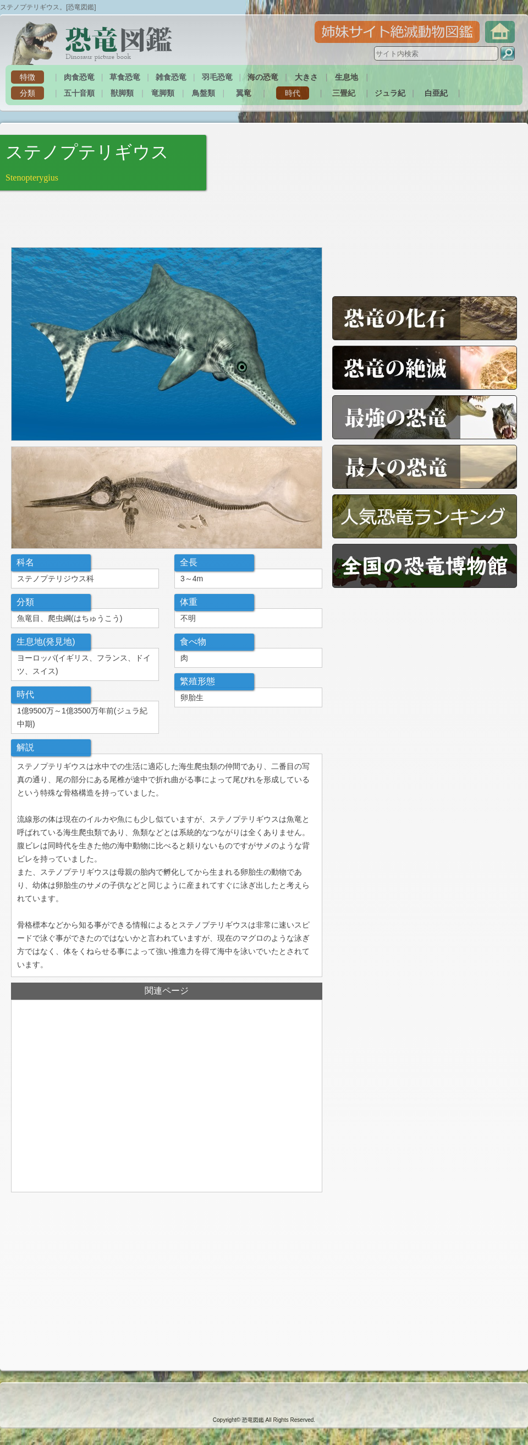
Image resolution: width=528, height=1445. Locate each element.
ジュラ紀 (390, 93)
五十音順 (79, 93)
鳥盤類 (203, 93)
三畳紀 (343, 93)
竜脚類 (162, 93)
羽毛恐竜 (217, 77)
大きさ (306, 77)
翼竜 (243, 93)
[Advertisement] (139, 218)
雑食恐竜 (171, 77)
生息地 (346, 77)
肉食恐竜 (79, 77)
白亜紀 (436, 93)
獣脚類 (122, 93)
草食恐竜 (124, 77)
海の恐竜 (263, 77)
